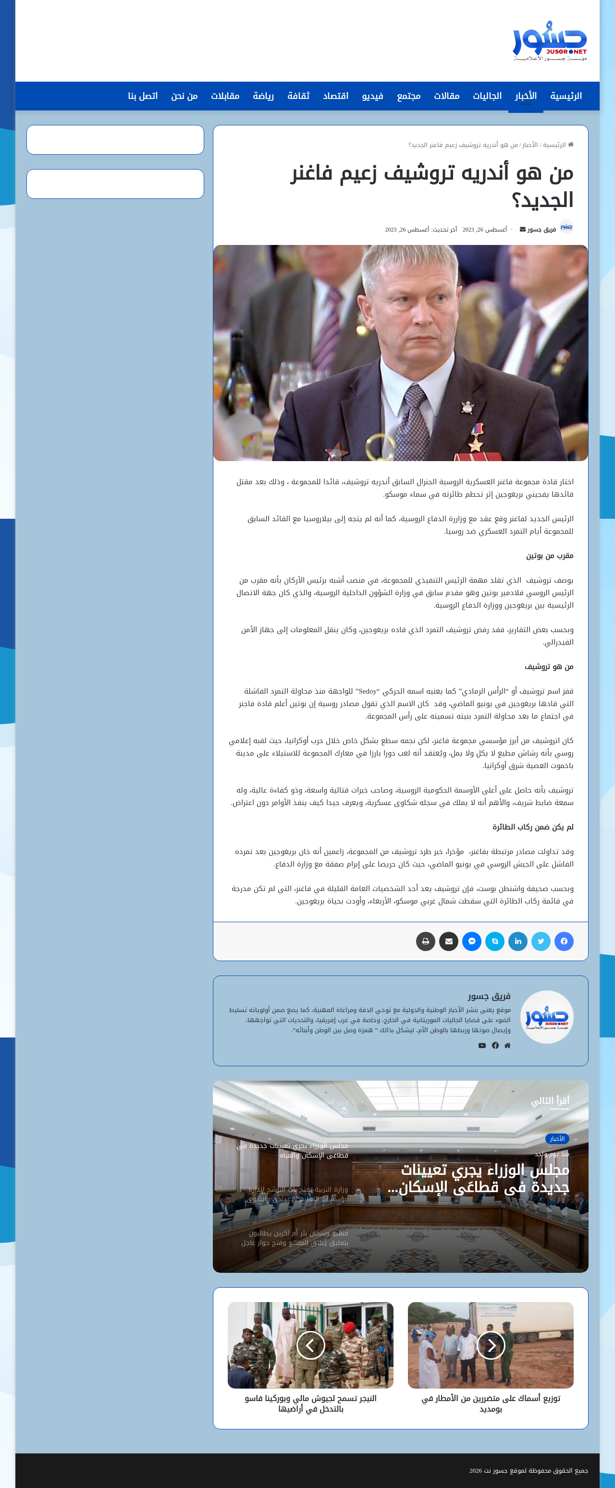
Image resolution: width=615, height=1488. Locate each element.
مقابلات (225, 96)
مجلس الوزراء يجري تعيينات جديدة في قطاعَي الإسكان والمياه (483, 1178)
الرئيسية (566, 96)
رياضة (263, 96)
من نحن (184, 96)
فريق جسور (542, 229)
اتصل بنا (143, 96)
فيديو (372, 96)
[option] (401, 1177)
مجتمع (408, 96)
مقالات (446, 96)
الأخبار (526, 96)
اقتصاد (335, 96)
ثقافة (298, 96)
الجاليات (487, 96)
